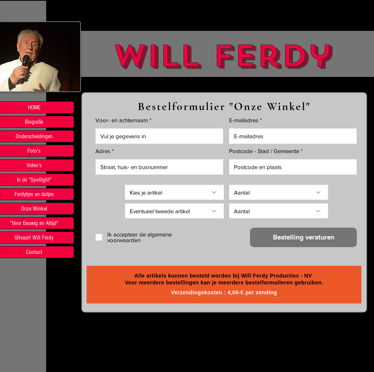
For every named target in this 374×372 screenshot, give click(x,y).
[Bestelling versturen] (303, 237)
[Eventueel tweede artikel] (174, 211)
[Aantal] (278, 192)
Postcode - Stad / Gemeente (264, 151)
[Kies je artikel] (174, 192)
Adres (102, 151)
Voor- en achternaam (121, 120)
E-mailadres (243, 120)
